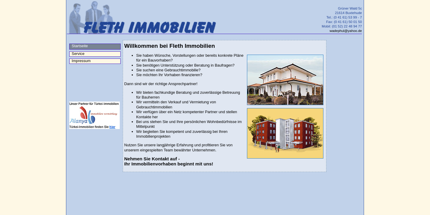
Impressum (80, 61)
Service (77, 54)
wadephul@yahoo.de (346, 31)
